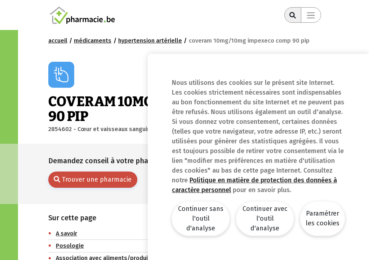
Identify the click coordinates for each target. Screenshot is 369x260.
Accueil (57, 40)
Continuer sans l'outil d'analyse (200, 218)
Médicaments (92, 40)
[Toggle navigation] (311, 15)
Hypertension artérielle (150, 40)
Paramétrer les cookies (322, 218)
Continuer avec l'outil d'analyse (265, 218)
